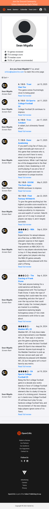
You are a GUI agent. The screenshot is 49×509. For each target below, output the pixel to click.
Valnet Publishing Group (32, 494)
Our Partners (24, 443)
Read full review (24, 96)
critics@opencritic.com (14, 72)
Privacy (24, 488)
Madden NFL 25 (25, 329)
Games (15, 9)
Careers (24, 482)
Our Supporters (24, 448)
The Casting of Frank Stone (26, 278)
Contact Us (24, 451)
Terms (24, 485)
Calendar (23, 9)
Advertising (24, 480)
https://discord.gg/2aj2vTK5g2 (25, 4)
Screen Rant (6, 94)
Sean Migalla (7, 91)
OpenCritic (12, 494)
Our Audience (24, 446)
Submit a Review (24, 440)
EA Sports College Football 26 (26, 103)
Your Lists (32, 9)
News (9, 9)
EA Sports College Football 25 (25, 374)
